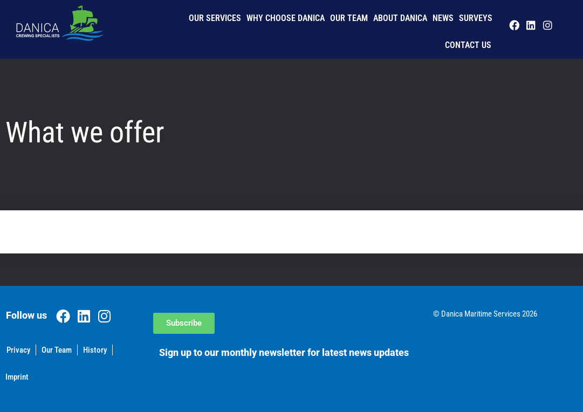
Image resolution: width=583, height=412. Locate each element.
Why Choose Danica (285, 18)
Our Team (349, 18)
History (95, 350)
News (443, 18)
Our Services (215, 18)
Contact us (468, 45)
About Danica (400, 18)
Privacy (18, 350)
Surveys (475, 18)
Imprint (17, 377)
